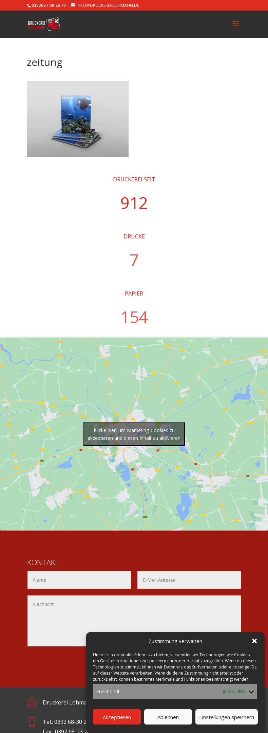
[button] (254, 648)
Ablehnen (168, 724)
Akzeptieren (117, 724)
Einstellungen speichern (226, 724)
